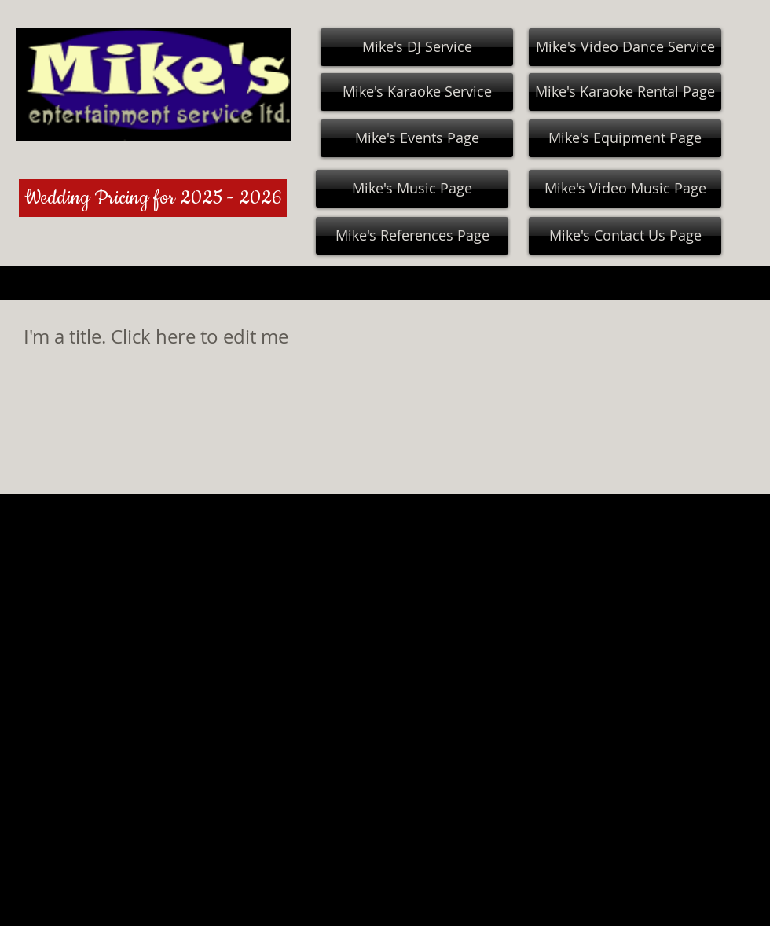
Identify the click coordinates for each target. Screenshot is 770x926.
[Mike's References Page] (412, 236)
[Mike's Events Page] (417, 138)
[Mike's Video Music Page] (625, 189)
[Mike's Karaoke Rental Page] (625, 92)
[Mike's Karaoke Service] (417, 92)
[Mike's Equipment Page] (625, 138)
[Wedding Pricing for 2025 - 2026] (153, 198)
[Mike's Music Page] (412, 189)
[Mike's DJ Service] (417, 47)
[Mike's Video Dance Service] (625, 47)
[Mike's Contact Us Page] (625, 236)
